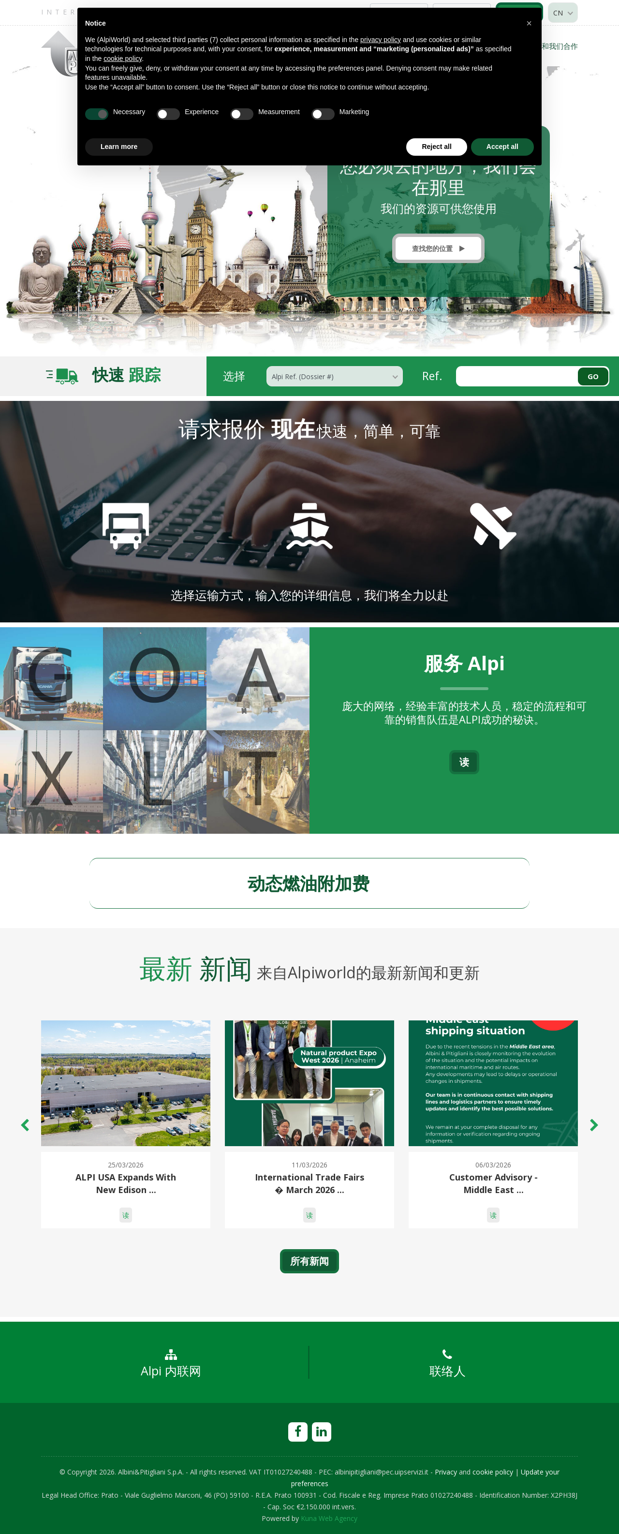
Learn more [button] (119, 146)
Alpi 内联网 (171, 1364)
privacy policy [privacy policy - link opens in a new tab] (380, 40)
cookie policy (492, 1471)
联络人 (447, 1364)
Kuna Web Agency (329, 1518)
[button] (529, 23)
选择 (234, 375)
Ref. (432, 375)
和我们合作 (560, 46)
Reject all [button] (436, 146)
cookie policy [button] (122, 58)
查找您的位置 (438, 248)
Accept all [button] (502, 146)
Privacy (446, 1471)
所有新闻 (309, 1261)
